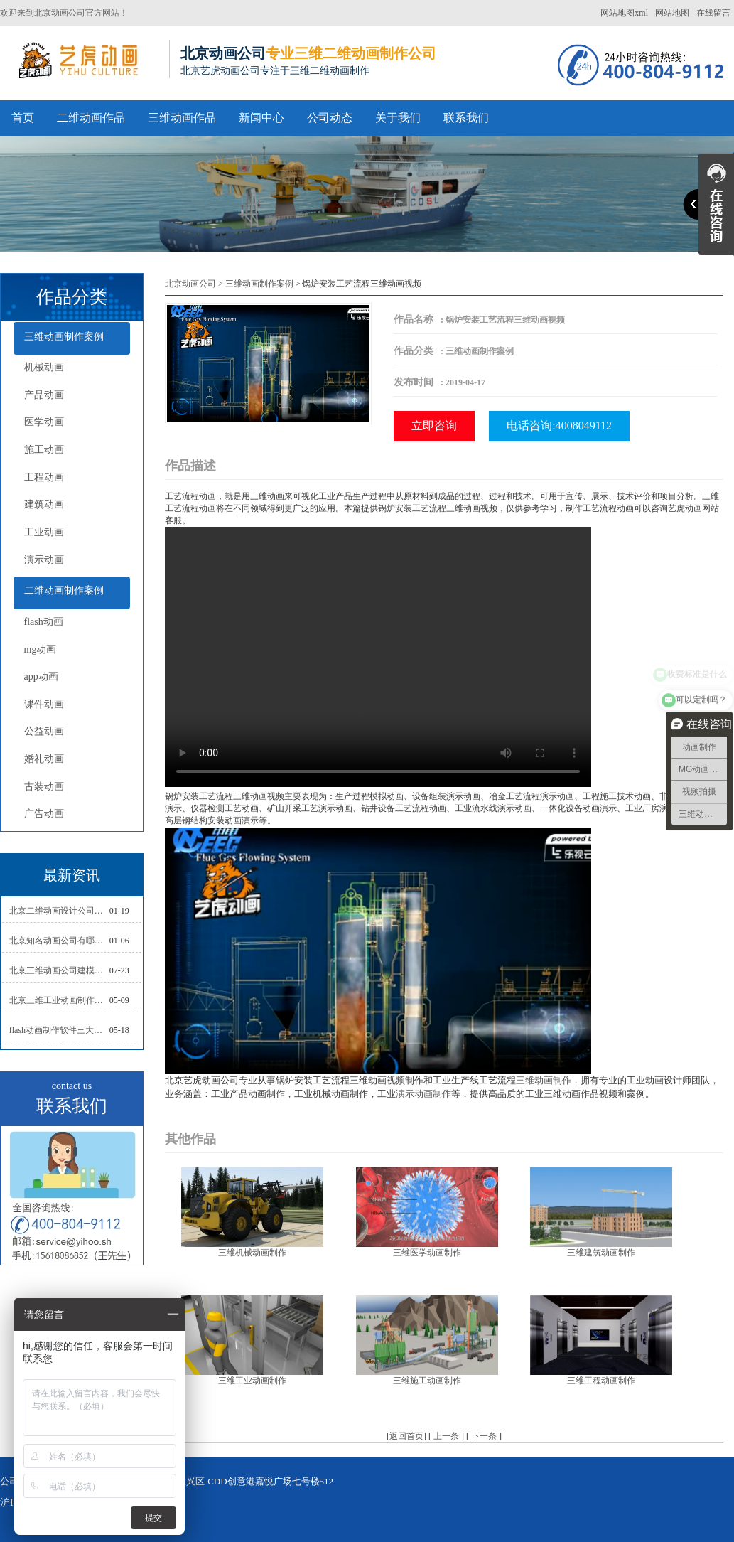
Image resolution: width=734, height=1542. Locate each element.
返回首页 (406, 1436)
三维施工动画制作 (427, 1381)
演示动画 (44, 560)
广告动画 (44, 813)
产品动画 (44, 395)
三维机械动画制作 (252, 1253)
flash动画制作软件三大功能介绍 (59, 1030)
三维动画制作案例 (64, 336)
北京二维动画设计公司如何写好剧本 (59, 911)
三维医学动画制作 (427, 1253)
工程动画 (44, 477)
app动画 (41, 676)
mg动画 (40, 649)
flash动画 (43, 621)
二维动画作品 (91, 118)
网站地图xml (624, 13)
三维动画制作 (543, 1080)
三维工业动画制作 (252, 1381)
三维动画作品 (182, 118)
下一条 (484, 1436)
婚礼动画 (44, 759)
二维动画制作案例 (64, 590)
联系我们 (466, 118)
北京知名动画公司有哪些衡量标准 (59, 941)
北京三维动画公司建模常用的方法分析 (59, 970)
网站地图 (672, 13)
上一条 (446, 1436)
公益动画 (44, 731)
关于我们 (398, 118)
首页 (22, 118)
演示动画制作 (423, 1093)
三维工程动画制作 (601, 1381)
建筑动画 (44, 504)
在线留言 (713, 13)
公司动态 (329, 118)
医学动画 (44, 422)
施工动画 (44, 449)
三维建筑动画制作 (601, 1253)
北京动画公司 (190, 284)
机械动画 (44, 367)
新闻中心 (261, 118)
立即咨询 (434, 425)
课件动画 (44, 704)
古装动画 (44, 786)
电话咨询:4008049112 (559, 425)
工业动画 (44, 532)
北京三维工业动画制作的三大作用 (59, 1000)
